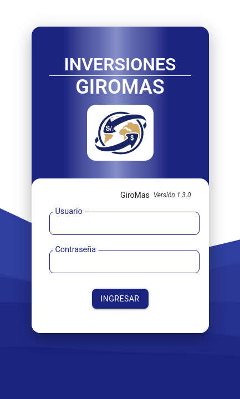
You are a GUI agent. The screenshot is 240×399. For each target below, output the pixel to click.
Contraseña (75, 249)
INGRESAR (120, 298)
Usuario (68, 211)
